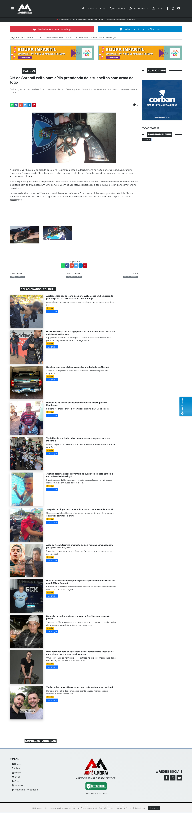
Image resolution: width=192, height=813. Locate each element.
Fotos (16, 777)
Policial (50, 308)
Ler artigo (52, 311)
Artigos (16, 772)
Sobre (16, 768)
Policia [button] (146, 139)
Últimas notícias (93, 8)
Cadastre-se (138, 8)
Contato (17, 785)
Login (157, 8)
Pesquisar (117, 8)
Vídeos (16, 781)
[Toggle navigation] (12, 8)
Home (16, 764)
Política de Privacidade (25, 789)
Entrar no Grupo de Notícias (140, 29)
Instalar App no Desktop (52, 29)
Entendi (154, 808)
